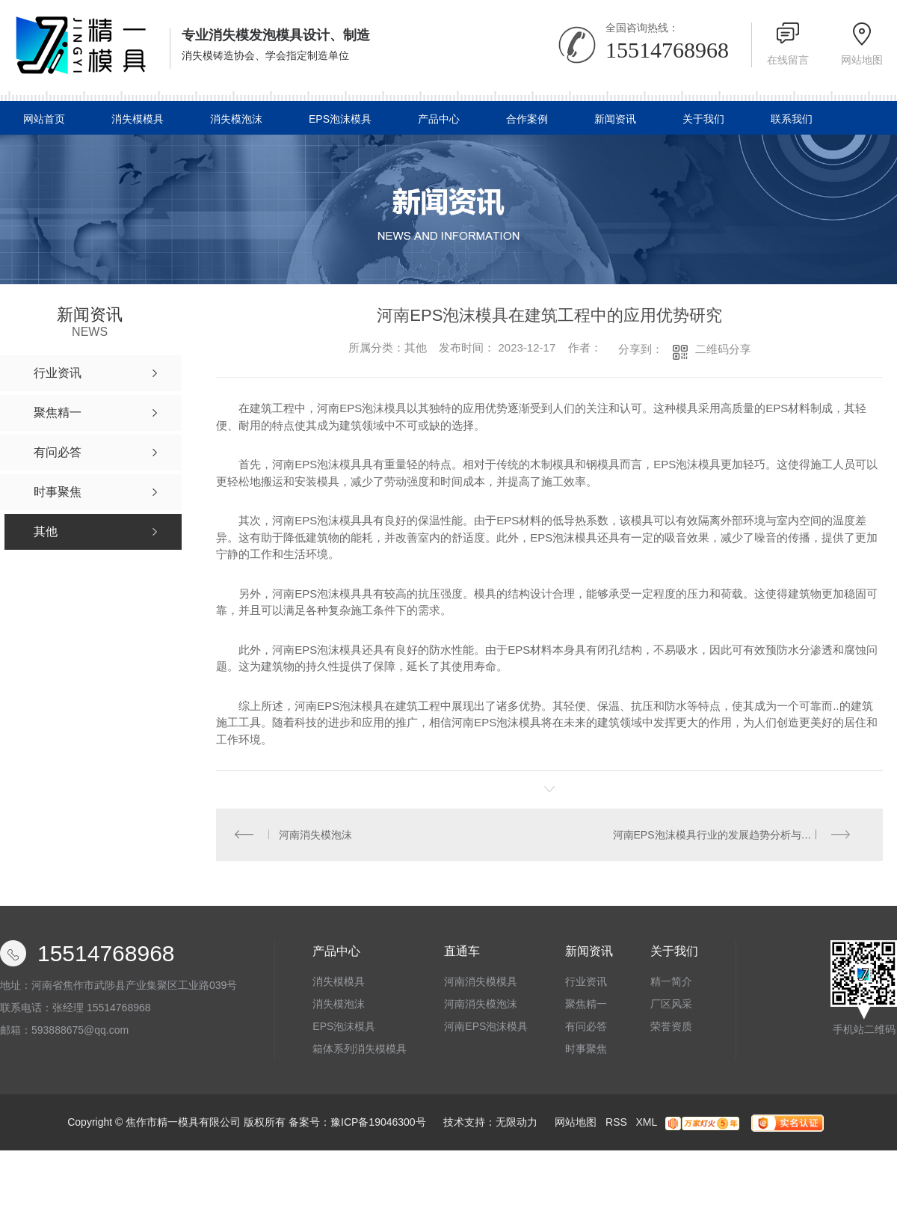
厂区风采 (671, 1005)
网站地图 (862, 60)
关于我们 (703, 119)
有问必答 (586, 1027)
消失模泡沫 (236, 119)
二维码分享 (723, 349)
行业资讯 (586, 982)
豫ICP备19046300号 (378, 1123)
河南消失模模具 (480, 982)
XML (645, 1123)
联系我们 (792, 119)
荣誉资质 (671, 1027)
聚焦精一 (586, 1005)
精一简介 (671, 982)
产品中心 (439, 119)
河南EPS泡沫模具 (486, 1027)
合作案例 (527, 119)
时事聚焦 (586, 1049)
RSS (616, 1123)
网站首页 (44, 119)
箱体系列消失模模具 (359, 1049)
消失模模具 (137, 119)
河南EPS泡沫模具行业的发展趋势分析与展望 (717, 835)
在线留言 (788, 60)
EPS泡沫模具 (340, 119)
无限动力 (516, 1123)
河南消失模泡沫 (316, 835)
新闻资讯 (615, 119)
